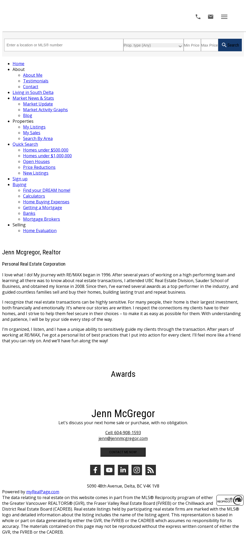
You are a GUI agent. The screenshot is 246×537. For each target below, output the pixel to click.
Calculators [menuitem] (34, 196)
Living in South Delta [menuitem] (33, 92)
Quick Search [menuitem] (25, 144)
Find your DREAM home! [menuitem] (46, 190)
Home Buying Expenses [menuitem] (46, 202)
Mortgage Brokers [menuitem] (41, 219)
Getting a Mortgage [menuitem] (42, 207)
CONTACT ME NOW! (123, 452)
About (19, 69)
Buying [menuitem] (19, 184)
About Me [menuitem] (32, 75)
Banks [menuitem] (29, 213)
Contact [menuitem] (30, 87)
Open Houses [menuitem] (36, 161)
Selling (19, 225)
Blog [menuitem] (27, 115)
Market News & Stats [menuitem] (33, 98)
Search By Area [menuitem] (38, 138)
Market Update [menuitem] (38, 104)
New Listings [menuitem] (35, 173)
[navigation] (123, 147)
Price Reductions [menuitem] (39, 167)
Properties (23, 121)
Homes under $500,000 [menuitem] (45, 150)
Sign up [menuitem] (20, 179)
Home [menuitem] (18, 63)
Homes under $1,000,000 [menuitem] (47, 156)
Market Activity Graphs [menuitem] (45, 110)
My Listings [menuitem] (34, 127)
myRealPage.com (42, 492)
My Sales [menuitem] (31, 133)
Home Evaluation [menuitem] (40, 230)
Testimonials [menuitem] (35, 81)
